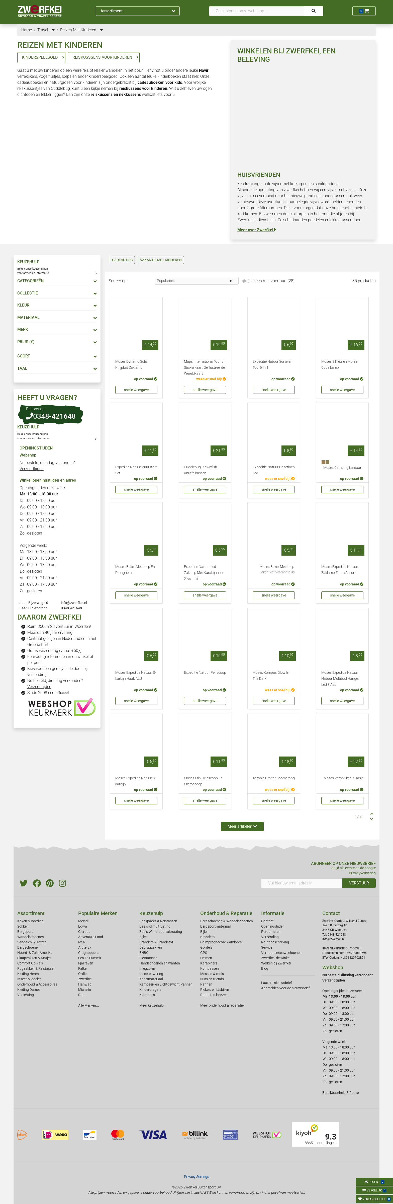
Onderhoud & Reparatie (226, 913)
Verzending (270, 937)
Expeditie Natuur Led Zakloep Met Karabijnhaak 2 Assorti (204, 573)
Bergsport (25, 932)
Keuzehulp (151, 913)
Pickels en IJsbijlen (214, 990)
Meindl (83, 921)
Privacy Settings (196, 1177)
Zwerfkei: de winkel (275, 958)
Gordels (206, 947)
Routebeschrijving (275, 942)
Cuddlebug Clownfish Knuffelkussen (200, 470)
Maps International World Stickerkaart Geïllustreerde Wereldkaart (204, 367)
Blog (264, 968)
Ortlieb (83, 974)
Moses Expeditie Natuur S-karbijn (135, 781)
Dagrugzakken (150, 947)
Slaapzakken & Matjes (34, 958)
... (52, 30)
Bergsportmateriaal (215, 926)
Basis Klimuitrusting (154, 926)
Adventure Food (90, 937)
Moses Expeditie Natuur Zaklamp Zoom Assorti (339, 570)
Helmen (206, 958)
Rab (81, 995)
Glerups (84, 932)
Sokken (23, 926)
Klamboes (147, 995)
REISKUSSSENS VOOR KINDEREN (102, 57)
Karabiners (208, 963)
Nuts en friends (212, 979)
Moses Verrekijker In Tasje (343, 778)
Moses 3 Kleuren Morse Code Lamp (339, 364)
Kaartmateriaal (151, 979)
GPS (203, 953)
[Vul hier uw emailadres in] (301, 883)
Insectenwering (151, 974)
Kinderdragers (150, 990)
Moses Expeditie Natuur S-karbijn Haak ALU (135, 675)
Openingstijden (272, 926)
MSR (81, 942)
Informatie (272, 913)
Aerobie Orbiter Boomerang (274, 778)
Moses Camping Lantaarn (343, 468)
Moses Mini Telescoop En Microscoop (203, 781)
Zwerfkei (84, 979)
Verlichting (25, 995)
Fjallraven (85, 963)
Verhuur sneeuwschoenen (281, 953)
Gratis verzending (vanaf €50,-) (54, 650)
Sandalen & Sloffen (32, 942)
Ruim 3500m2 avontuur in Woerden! (59, 626)
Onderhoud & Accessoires (37, 984)
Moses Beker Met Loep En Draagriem (135, 570)
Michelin (84, 990)
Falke (82, 968)
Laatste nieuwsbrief (276, 983)
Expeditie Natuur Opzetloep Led (274, 470)
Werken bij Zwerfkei (276, 963)
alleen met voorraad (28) (272, 280)
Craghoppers (88, 953)
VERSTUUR (359, 883)
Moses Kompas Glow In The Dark (271, 675)
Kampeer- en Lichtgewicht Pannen (165, 984)
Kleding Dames (28, 990)
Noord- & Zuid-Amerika (34, 953)
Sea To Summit (89, 958)
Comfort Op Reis (30, 963)
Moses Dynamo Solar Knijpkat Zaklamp (131, 364)
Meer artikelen (242, 826)
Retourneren (270, 932)
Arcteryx (84, 947)
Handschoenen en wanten (159, 963)
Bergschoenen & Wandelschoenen (226, 921)
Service (266, 947)
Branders (207, 937)
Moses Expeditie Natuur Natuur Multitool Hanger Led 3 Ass (340, 678)
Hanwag (84, 984)
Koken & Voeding (30, 921)
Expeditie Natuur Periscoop (205, 672)
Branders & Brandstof (156, 942)
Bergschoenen (28, 947)
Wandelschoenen (30, 937)
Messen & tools (212, 974)
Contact (267, 921)
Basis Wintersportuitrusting (160, 932)
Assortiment (138, 11)
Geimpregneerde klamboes (221, 942)
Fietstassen (148, 958)
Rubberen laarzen (214, 995)
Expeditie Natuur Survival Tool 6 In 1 (272, 364)
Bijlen (143, 937)
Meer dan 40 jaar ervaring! (50, 632)
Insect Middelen (29, 979)
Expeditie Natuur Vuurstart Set (136, 470)
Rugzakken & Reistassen (36, 968)
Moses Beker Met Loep (277, 570)
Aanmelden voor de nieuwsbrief (285, 988)
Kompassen (209, 968)
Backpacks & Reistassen (158, 921)
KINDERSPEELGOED (40, 57)
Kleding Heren (28, 974)
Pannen (206, 984)
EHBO (144, 953)
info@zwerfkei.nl (74, 603)
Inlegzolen (147, 968)
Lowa (82, 926)
